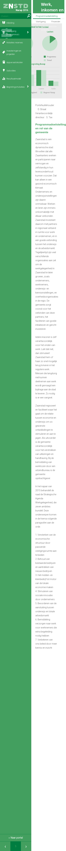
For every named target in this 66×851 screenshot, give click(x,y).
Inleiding (10, 23)
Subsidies (11, 70)
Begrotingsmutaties (15, 87)
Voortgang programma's (12, 33)
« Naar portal (16, 837)
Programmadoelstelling (47, 16)
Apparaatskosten (14, 62)
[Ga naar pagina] (15, 846)
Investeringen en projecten (13, 52)
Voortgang (41, 21)
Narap (15, 7)
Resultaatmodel (13, 78)
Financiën (55, 21)
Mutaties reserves (14, 42)
